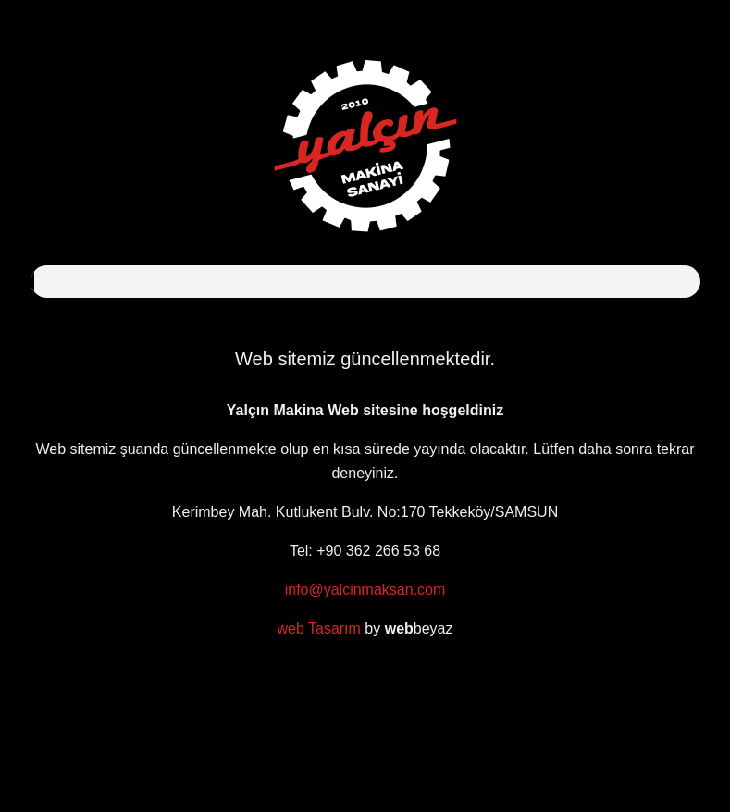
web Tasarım (318, 628)
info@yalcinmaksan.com (365, 589)
